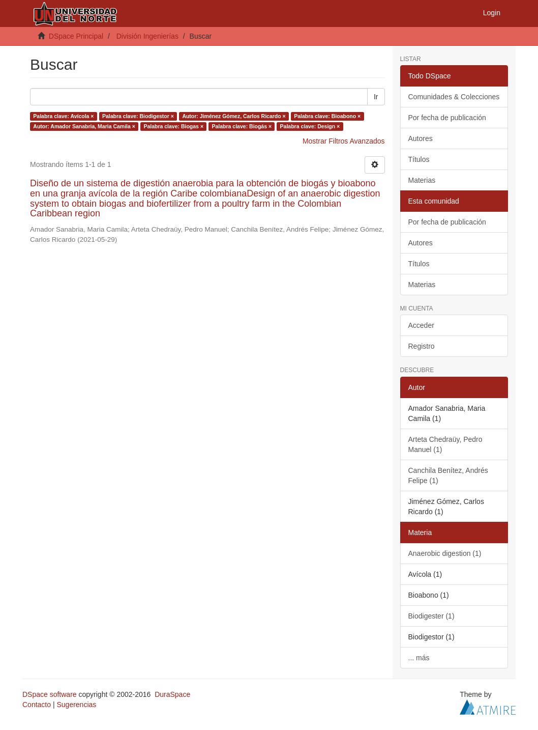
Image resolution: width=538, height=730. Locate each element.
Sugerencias (76, 704)
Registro (421, 346)
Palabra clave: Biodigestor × (138, 116)
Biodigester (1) (431, 616)
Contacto (36, 704)
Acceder (421, 325)
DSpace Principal (76, 36)
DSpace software (49, 694)
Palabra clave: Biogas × (173, 126)
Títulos (419, 159)
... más (419, 658)
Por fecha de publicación (447, 118)
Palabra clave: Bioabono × (327, 116)
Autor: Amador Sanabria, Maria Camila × (84, 126)
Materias (422, 180)
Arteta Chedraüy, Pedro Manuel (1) (445, 444)
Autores (420, 138)
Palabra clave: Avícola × (63, 116)
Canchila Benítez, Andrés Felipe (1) (448, 475)
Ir (376, 97)
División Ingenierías (147, 36)
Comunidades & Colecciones (454, 97)
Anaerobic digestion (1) (445, 553)
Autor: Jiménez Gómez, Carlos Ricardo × (233, 116)
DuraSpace (172, 694)
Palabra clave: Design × (310, 126)
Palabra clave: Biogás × (242, 126)
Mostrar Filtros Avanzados (344, 141)
